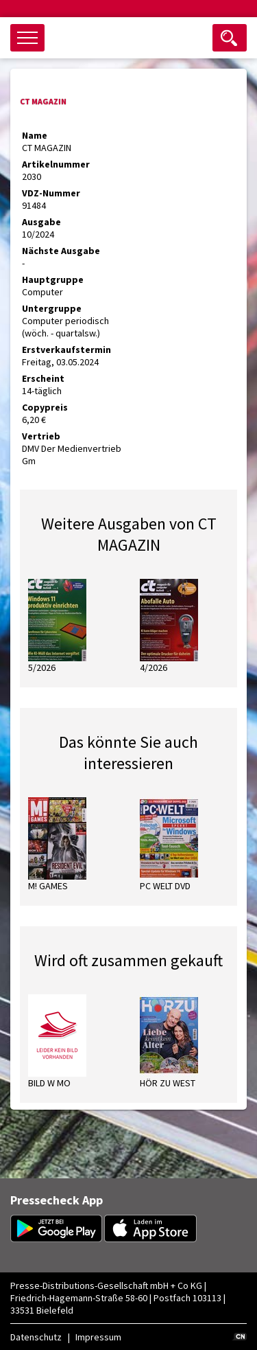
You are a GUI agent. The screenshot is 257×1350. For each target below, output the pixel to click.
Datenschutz (36, 1337)
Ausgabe (41, 222)
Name (34, 135)
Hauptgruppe (53, 279)
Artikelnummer (56, 164)
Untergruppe (52, 308)
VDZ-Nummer (51, 193)
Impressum (98, 1337)
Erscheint (43, 378)
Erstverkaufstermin (66, 349)
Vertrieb (41, 436)
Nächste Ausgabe (61, 250)
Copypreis (45, 407)
